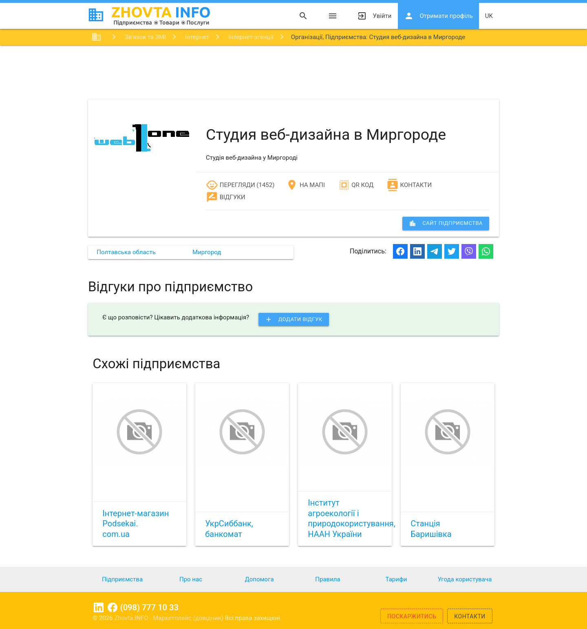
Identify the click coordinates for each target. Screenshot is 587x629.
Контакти (409, 185)
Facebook (112, 607)
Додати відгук (293, 319)
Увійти (374, 16)
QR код (356, 185)
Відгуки (225, 197)
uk (489, 16)
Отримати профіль (438, 16)
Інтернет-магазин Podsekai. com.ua (135, 523)
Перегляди (230, 185)
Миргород (206, 252)
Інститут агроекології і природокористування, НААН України (351, 518)
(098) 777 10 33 (149, 607)
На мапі (305, 185)
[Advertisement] (293, 71)
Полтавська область (126, 252)
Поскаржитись (411, 616)
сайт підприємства (446, 223)
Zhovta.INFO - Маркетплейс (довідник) (169, 618)
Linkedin (99, 607)
